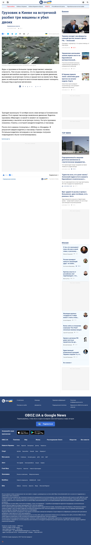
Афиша (19, 485)
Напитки (25, 468)
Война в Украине (22, 6)
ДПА (38, 457)
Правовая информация (59, 400)
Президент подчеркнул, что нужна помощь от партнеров (75, 44)
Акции (37, 462)
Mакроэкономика (34, 474)
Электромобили (29, 462)
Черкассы (43, 445)
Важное (65, 11)
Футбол (19, 451)
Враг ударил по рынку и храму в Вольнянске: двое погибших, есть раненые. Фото (75, 194)
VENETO (47, 6)
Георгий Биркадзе (68, 357)
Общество (73, 440)
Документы (38, 405)
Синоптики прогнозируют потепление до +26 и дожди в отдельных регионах (70, 85)
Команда (37, 400)
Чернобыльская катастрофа (75, 6)
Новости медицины (22, 480)
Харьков (23, 445)
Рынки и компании (22, 474)
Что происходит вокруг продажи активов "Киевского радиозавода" (74, 165)
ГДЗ (18, 457)
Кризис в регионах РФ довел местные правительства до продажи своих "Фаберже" (70, 340)
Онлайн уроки (32, 457)
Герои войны (11, 6)
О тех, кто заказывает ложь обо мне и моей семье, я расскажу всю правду (71, 249)
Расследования (52, 440)
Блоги (60, 440)
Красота (31, 485)
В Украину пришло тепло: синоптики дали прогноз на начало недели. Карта (70, 77)
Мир (25, 440)
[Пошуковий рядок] (87, 2)
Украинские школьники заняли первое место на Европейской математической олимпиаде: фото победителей (71, 56)
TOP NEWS (66, 133)
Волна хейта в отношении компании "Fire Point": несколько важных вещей (72, 328)
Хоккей (32, 451)
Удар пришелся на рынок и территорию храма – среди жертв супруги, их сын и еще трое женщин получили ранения (74, 200)
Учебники (23, 457)
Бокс (37, 451)
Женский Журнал (44, 485)
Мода (36, 485)
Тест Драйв (20, 462)
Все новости (85, 440)
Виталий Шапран (67, 345)
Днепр (37, 445)
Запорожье (30, 445)
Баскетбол (25, 451)
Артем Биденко (67, 320)
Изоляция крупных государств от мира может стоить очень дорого (70, 316)
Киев (18, 445)
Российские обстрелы (58, 6)
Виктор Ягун (66, 278)
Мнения (65, 243)
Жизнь (38, 440)
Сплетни (24, 485)
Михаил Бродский (68, 254)
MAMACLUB (32, 480)
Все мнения (67, 363)
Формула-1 (43, 451)
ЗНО (42, 457)
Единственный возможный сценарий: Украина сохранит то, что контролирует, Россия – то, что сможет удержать (72, 352)
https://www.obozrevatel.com (62, 494)
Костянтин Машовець (69, 266)
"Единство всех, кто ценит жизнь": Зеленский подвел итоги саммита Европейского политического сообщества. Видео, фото (75, 177)
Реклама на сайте (22, 405)
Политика (16, 440)
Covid (38, 480)
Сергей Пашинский (68, 332)
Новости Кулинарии (35, 468)
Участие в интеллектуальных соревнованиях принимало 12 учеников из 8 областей (71, 64)
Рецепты (19, 468)
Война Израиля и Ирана (36, 6)
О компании (20, 400)
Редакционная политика (9, 179)
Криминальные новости (13, 26)
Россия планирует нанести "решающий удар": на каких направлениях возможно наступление (72, 262)
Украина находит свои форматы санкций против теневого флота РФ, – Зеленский (74, 38)
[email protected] (22, 532)
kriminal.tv (6, 139)
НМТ (46, 457)
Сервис (43, 462)
